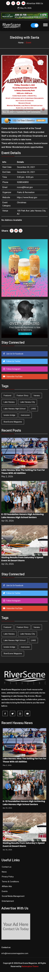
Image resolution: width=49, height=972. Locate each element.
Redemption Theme (30, 966)
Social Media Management (13, 896)
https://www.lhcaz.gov (27, 197)
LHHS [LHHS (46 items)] (33, 408)
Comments (29, 112)
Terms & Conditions (10, 881)
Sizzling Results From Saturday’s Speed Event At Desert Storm (22, 559)
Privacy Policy (8, 876)
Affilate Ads (7, 886)
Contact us (6, 867)
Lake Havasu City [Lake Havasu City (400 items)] (27, 402)
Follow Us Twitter (13, 361)
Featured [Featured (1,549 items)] (7, 395)
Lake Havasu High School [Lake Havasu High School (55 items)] (14, 408)
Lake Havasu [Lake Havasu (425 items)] (9, 402)
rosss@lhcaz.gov (25, 187)
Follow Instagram (13, 369)
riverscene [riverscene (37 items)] (25, 415)
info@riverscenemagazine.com (14, 953)
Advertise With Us (35, 3)
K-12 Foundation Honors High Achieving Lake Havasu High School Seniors (22, 516)
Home (21, 42)
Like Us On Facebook (14, 354)
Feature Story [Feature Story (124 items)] (22, 395)
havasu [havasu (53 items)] (37, 395)
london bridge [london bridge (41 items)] (9, 415)
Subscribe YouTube (14, 376)
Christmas (21, 202)
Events (5, 891)
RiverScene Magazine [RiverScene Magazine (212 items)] (13, 422)
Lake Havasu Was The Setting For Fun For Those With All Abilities (23, 472)
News (4, 872)
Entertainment (8, 901)
